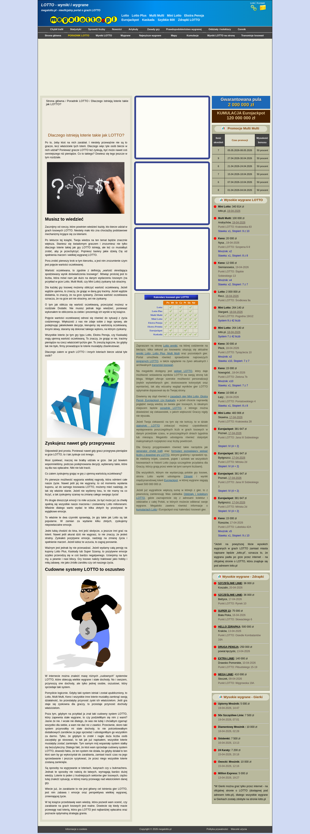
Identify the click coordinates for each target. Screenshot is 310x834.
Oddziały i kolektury (220, 29)
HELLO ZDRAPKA (229, 626)
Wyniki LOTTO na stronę (221, 35)
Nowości (117, 29)
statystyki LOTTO (148, 425)
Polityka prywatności (217, 829)
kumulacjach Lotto (146, 509)
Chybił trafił (56, 29)
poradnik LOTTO (170, 408)
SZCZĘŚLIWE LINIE (230, 583)
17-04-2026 (235, 417)
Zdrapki (188, 476)
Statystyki (75, 29)
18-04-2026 (232, 296)
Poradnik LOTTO (77, 101)
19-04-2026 (233, 210)
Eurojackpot (130, 20)
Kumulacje (193, 35)
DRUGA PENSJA (228, 646)
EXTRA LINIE (226, 658)
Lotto (125, 15)
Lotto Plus (139, 15)
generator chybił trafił (149, 451)
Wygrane (125, 35)
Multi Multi (156, 15)
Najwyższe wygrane (150, 35)
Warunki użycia (239, 829)
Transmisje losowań (252, 35)
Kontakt (261, 3)
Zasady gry (153, 29)
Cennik (242, 29)
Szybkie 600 (166, 20)
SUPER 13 (224, 610)
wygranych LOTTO (147, 361)
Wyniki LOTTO (104, 35)
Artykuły (133, 29)
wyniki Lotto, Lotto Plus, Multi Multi (158, 353)
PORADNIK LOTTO (78, 35)
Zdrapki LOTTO (189, 20)
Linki (252, 3)
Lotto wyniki (170, 345)
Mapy (174, 35)
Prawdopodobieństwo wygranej (184, 29)
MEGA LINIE (225, 674)
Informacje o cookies (76, 829)
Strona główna (53, 35)
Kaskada (148, 20)
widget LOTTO (183, 371)
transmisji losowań (162, 365)
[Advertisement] (154, 67)
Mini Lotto (174, 15)
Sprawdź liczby (96, 29)
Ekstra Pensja (194, 15)
